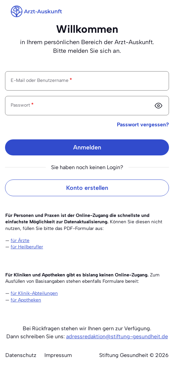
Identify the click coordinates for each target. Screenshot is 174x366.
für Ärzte (20, 240)
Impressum (58, 355)
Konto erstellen (87, 188)
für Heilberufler (27, 247)
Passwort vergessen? (143, 124)
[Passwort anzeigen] (158, 106)
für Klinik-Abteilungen (34, 293)
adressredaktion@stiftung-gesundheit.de (117, 336)
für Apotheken (26, 300)
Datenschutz (20, 355)
